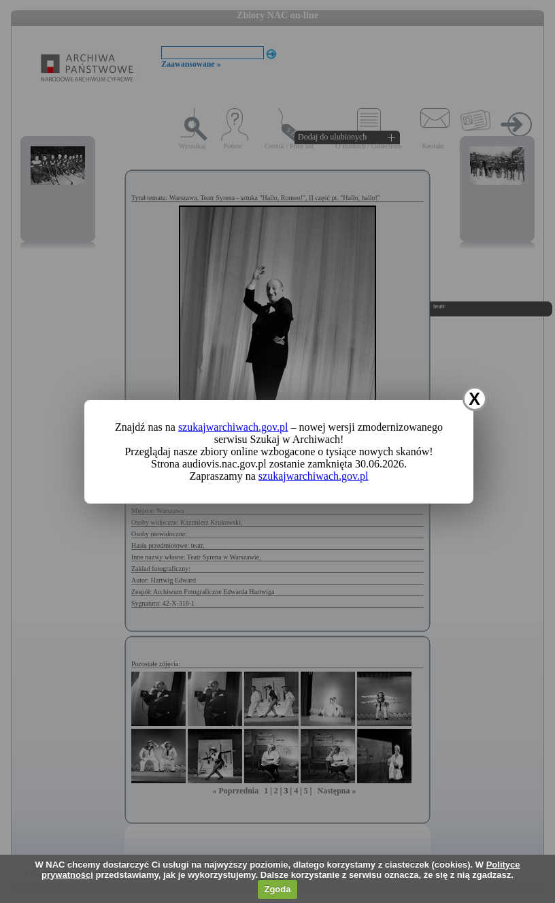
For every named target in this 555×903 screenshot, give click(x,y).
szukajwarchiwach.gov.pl (233, 427)
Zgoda (277, 889)
